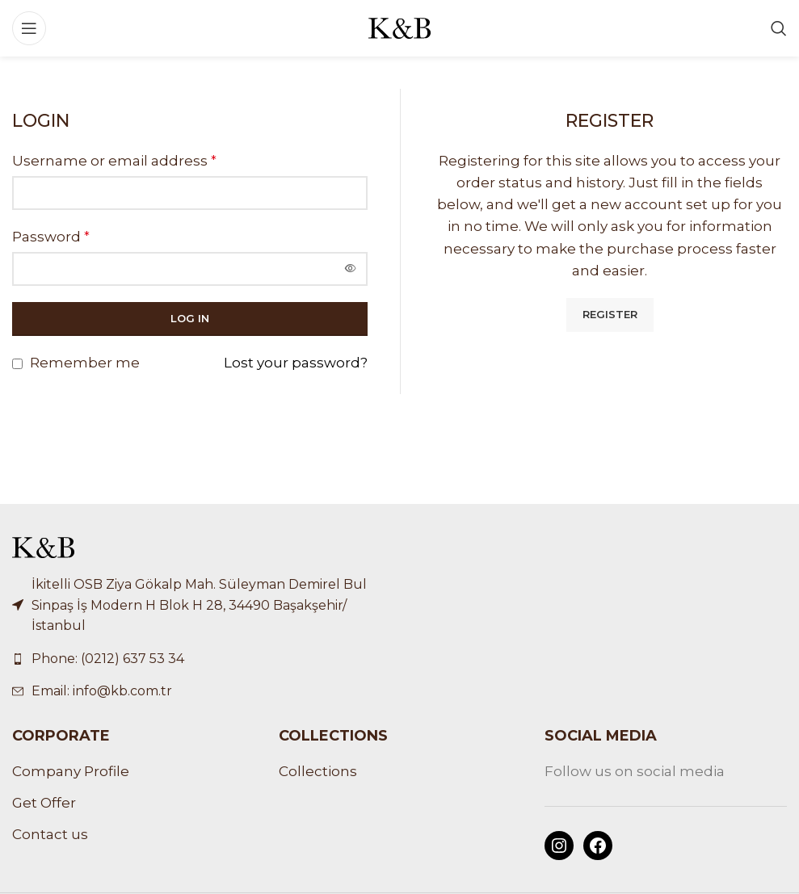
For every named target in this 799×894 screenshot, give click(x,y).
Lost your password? (296, 363)
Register (609, 314)
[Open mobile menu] (29, 28)
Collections (318, 771)
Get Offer (44, 803)
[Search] (779, 28)
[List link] (200, 658)
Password (51, 237)
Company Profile (70, 771)
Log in (189, 318)
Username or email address (114, 161)
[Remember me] (17, 364)
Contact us (50, 834)
